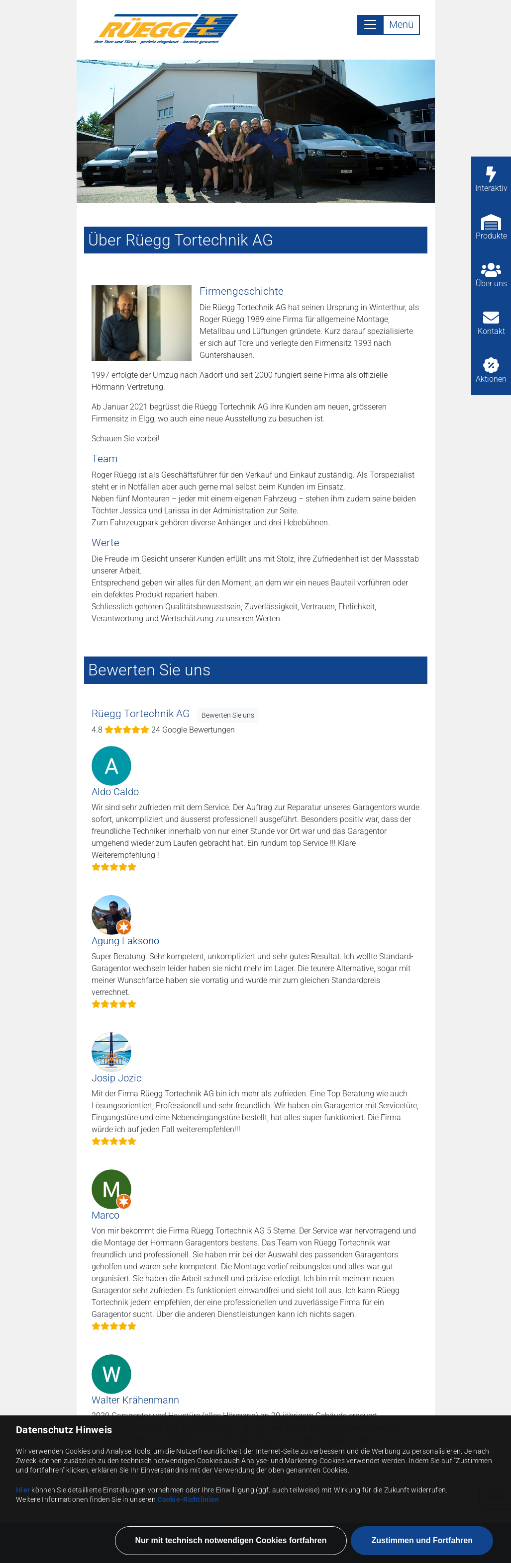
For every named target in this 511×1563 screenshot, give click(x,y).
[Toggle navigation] (388, 25)
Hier (23, 1558)
